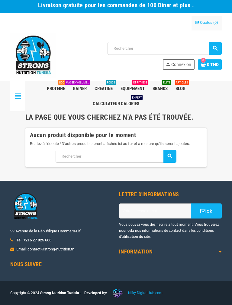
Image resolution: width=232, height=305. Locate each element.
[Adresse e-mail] (155, 211)
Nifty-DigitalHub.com (145, 293)
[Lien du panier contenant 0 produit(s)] (210, 64)
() (206, 22)
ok (206, 211)
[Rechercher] (164, 48)
